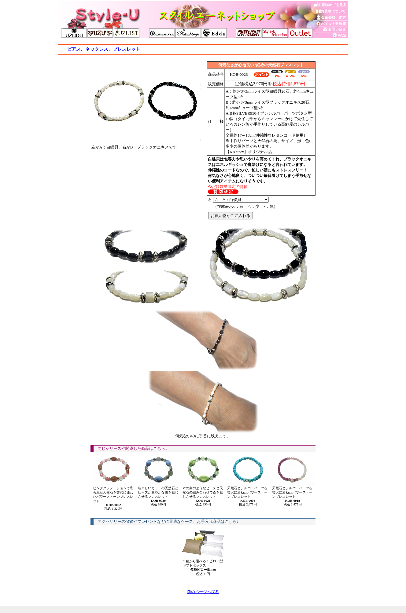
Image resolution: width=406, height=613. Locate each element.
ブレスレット (126, 49)
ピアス (74, 49)
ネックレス (96, 49)
